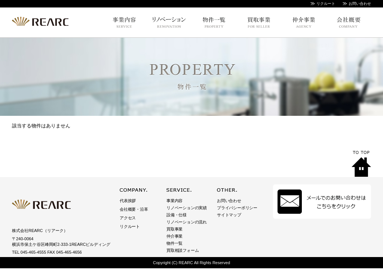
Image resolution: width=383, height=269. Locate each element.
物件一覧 (174, 243)
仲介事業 (174, 236)
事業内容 (174, 200)
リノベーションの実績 (186, 207)
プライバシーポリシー (237, 207)
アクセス (128, 218)
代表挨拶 (128, 200)
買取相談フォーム (182, 250)
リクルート (325, 3)
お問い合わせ (360, 3)
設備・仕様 (176, 215)
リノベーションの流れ (186, 222)
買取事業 (174, 229)
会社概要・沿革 (134, 209)
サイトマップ (229, 215)
